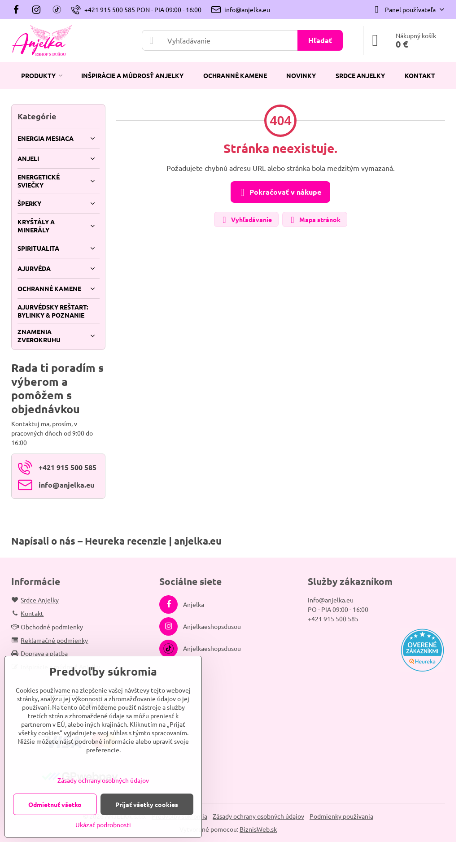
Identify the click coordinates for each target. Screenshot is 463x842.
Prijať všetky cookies (146, 804)
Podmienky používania (341, 816)
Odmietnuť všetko (55, 804)
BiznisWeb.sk (258, 829)
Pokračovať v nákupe (279, 192)
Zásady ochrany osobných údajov (258, 816)
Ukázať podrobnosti (103, 824)
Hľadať (320, 40)
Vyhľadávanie (246, 220)
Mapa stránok (314, 220)
